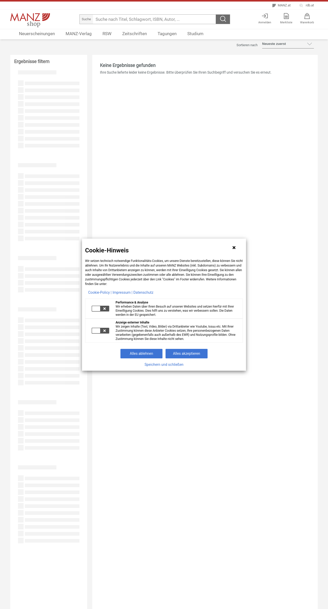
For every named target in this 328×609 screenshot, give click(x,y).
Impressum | (122, 292)
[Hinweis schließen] (234, 247)
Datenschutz (143, 292)
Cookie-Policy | (99, 292)
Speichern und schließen (164, 364)
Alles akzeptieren (186, 353)
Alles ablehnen (141, 353)
